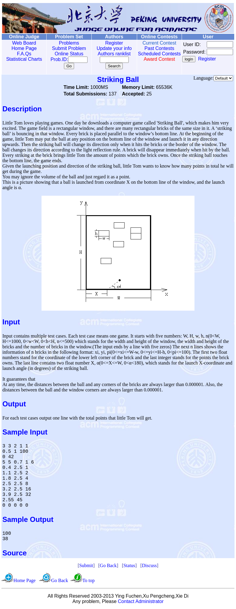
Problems (65, 42)
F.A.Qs (23, 53)
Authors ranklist (107, 53)
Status (129, 565)
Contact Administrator (141, 601)
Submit (86, 565)
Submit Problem (65, 48)
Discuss (149, 565)
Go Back (108, 565)
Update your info (107, 48)
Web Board (23, 42)
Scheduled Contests (151, 56)
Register (108, 42)
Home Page (23, 48)
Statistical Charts (23, 59)
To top (88, 580)
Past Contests (151, 48)
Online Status (64, 53)
